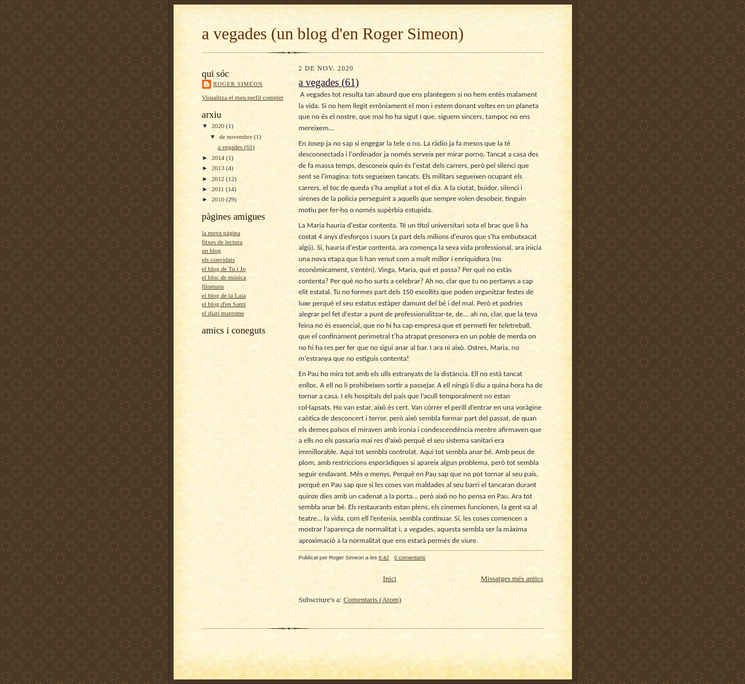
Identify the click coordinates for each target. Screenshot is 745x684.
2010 (219, 199)
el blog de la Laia (224, 295)
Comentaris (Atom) (372, 599)
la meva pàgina (221, 232)
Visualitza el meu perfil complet (242, 97)
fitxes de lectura (222, 241)
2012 (219, 178)
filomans (213, 286)
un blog (211, 250)
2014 (219, 157)
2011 (219, 189)
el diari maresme (223, 313)
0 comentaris (409, 557)
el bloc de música (224, 277)
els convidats (218, 259)
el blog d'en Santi (224, 303)
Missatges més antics (512, 578)
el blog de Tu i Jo (224, 268)
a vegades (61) (235, 146)
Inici (390, 578)
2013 (219, 167)
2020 (219, 125)
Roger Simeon (238, 84)
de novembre (236, 136)
